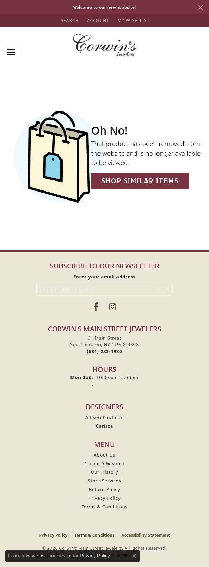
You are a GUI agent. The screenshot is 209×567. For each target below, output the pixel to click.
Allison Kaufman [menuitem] (104, 417)
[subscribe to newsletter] (163, 289)
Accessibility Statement (145, 535)
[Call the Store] (104, 351)
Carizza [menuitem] (104, 426)
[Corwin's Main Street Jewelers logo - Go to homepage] (104, 45)
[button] (69, 20)
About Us (104, 455)
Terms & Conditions (105, 507)
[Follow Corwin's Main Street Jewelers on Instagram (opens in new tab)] (112, 307)
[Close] (200, 7)
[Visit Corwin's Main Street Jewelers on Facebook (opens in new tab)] (96, 307)
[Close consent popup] (134, 556)
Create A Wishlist (105, 463)
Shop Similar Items (140, 181)
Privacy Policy (104, 498)
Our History (104, 472)
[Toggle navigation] (11, 52)
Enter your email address (104, 277)
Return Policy (104, 489)
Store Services (104, 481)
